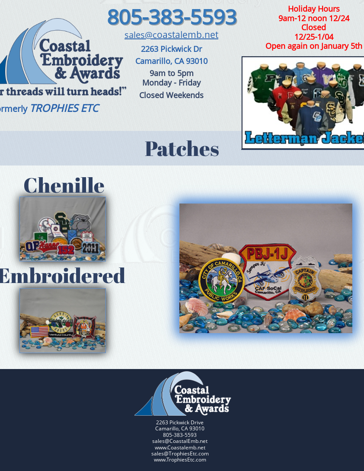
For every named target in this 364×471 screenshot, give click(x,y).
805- (127, 17)
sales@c (141, 35)
